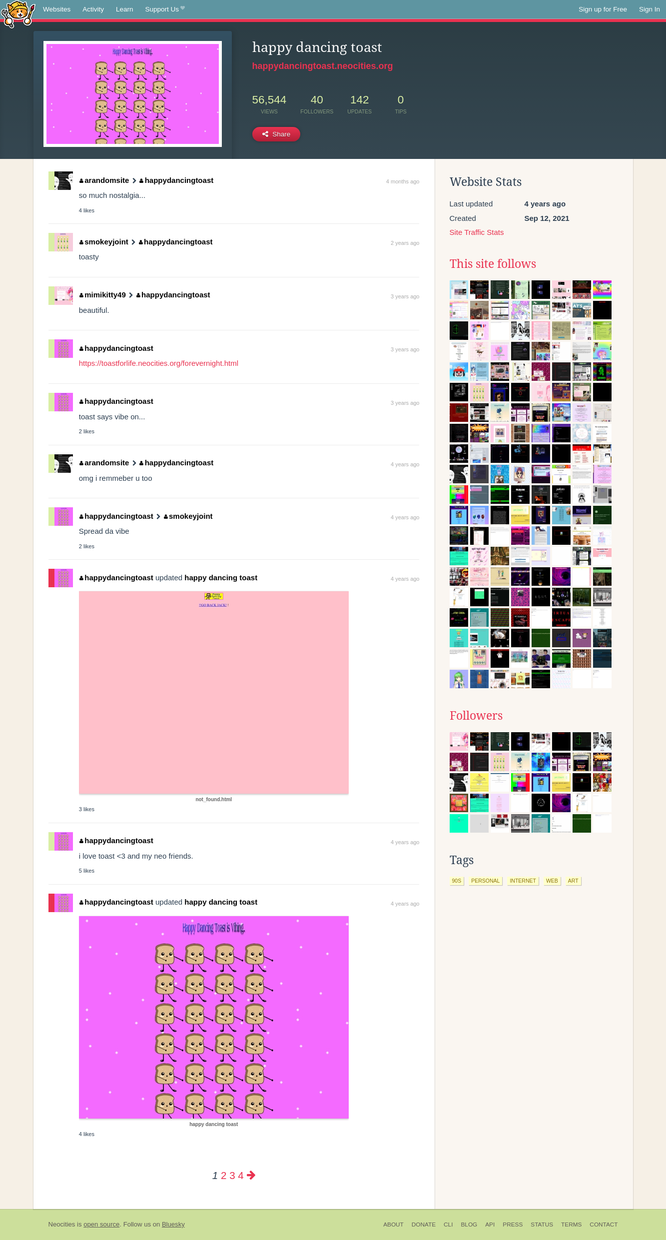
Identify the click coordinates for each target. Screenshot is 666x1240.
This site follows (493, 263)
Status (542, 1224)
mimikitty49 (102, 294)
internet (523, 881)
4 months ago (403, 181)
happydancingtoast (176, 180)
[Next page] (251, 1175)
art (573, 881)
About (393, 1224)
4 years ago (405, 464)
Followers (476, 715)
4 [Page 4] (240, 1175)
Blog (469, 1224)
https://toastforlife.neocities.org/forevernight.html (158, 363)
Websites (56, 9)
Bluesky (173, 1224)
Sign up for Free (603, 9)
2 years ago (405, 243)
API (490, 1224)
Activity (93, 9)
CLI (448, 1224)
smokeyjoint (103, 241)
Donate (424, 1224)
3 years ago (405, 296)
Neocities (61, 1224)
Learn (124, 9)
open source (101, 1224)
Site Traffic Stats (477, 232)
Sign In (649, 9)
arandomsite (104, 180)
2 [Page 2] (223, 1175)
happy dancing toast (220, 577)
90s (457, 881)
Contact (604, 1224)
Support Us (165, 9)
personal (485, 881)
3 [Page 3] (232, 1175)
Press (513, 1224)
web (552, 881)
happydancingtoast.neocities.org (322, 66)
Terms (571, 1224)
